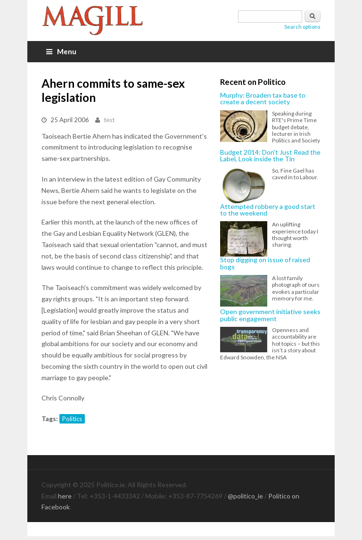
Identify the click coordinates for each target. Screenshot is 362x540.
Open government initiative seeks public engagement (270, 315)
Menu (61, 51)
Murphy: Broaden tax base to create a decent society (262, 99)
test (109, 120)
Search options (302, 27)
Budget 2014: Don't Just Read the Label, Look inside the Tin (270, 156)
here (65, 496)
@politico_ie (245, 496)
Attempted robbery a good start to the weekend (267, 210)
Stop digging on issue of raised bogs (265, 263)
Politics (72, 419)
